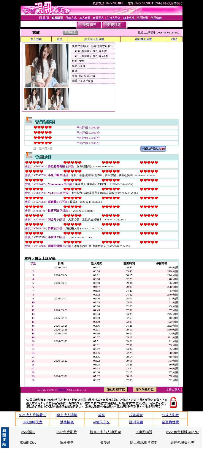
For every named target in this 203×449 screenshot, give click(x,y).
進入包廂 (36, 39)
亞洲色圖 (136, 422)
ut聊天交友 (101, 422)
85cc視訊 (28, 432)
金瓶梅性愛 (170, 422)
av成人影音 (170, 415)
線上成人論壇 (67, 415)
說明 (174, 39)
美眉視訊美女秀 (182, 442)
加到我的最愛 (143, 39)
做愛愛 (105, 442)
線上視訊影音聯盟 (144, 442)
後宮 (101, 415)
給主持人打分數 (94, 39)
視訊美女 (136, 415)
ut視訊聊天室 (33, 422)
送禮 (59, 39)
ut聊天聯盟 (144, 432)
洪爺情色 (67, 422)
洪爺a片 (62, 390)
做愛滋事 (67, 442)
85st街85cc (28, 442)
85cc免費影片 (67, 432)
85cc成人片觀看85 (32, 415)
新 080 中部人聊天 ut (105, 432)
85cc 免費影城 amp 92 (182, 432)
